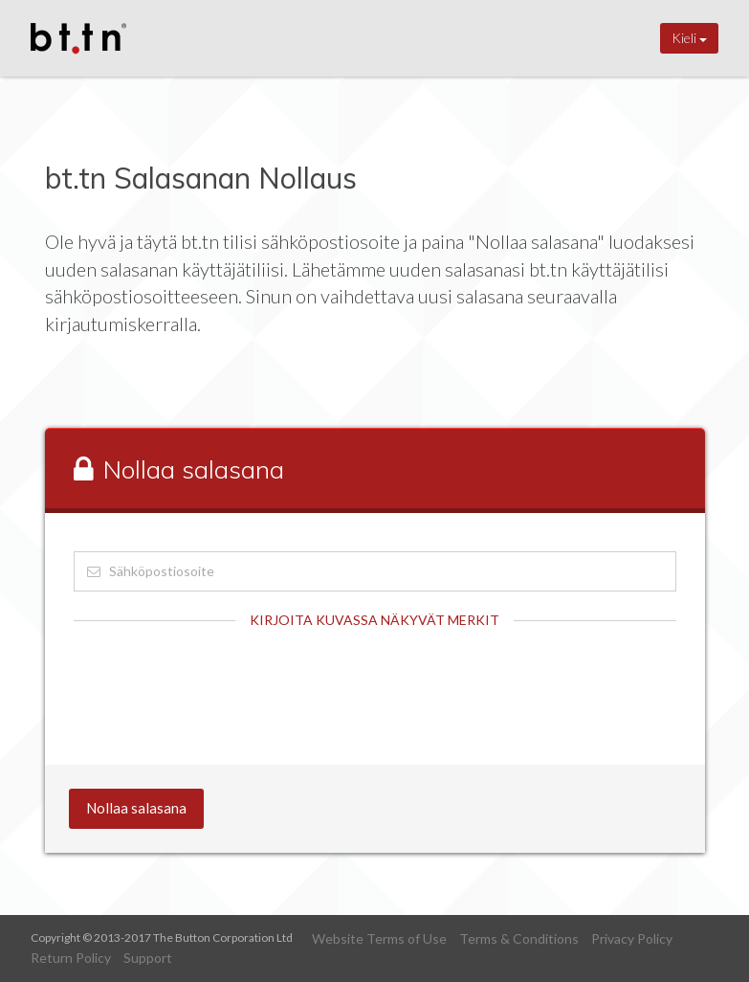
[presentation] (219, 687)
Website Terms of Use (379, 938)
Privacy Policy (631, 938)
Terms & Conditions (519, 938)
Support (147, 957)
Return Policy (71, 957)
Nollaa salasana (136, 807)
